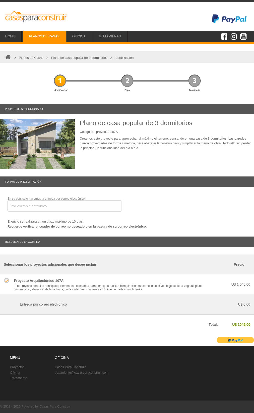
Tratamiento (18, 378)
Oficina (15, 372)
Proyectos (17, 367)
